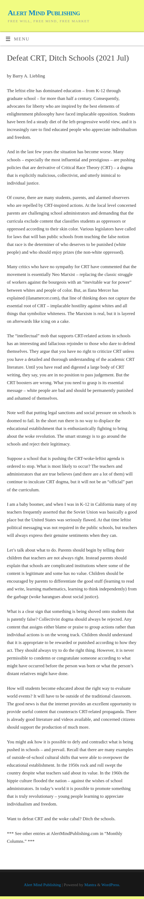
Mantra (90, 884)
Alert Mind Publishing (44, 13)
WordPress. (110, 884)
